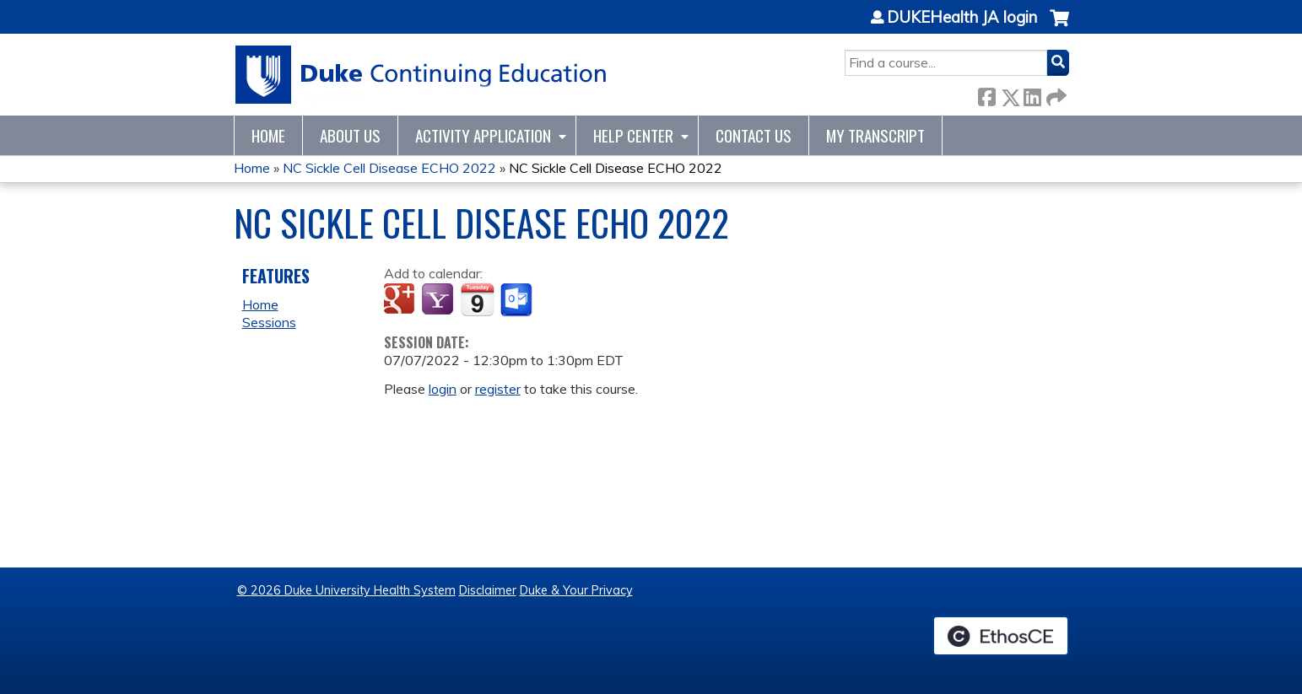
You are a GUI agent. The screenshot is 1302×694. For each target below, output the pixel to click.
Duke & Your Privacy (576, 590)
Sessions (269, 322)
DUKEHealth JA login (962, 17)
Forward (1054, 94)
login (443, 388)
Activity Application (483, 135)
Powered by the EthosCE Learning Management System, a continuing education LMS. (1000, 636)
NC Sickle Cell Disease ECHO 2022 (389, 167)
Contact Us (753, 135)
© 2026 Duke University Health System (346, 590)
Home (268, 135)
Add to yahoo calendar (439, 300)
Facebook (986, 94)
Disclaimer (487, 590)
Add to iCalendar (477, 299)
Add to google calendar (401, 300)
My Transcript (875, 135)
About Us (350, 135)
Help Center (633, 135)
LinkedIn (1032, 94)
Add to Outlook (517, 300)
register (498, 388)
